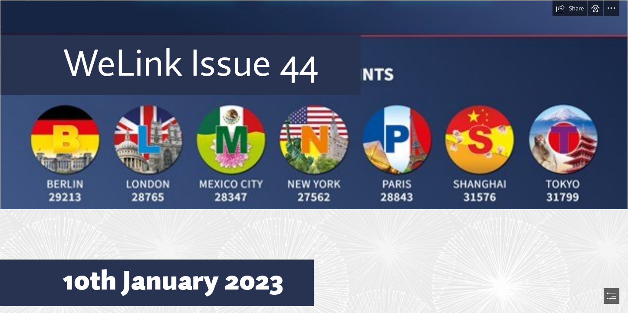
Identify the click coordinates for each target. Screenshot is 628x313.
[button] (569, 8)
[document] (314, 156)
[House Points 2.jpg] (314, 105)
